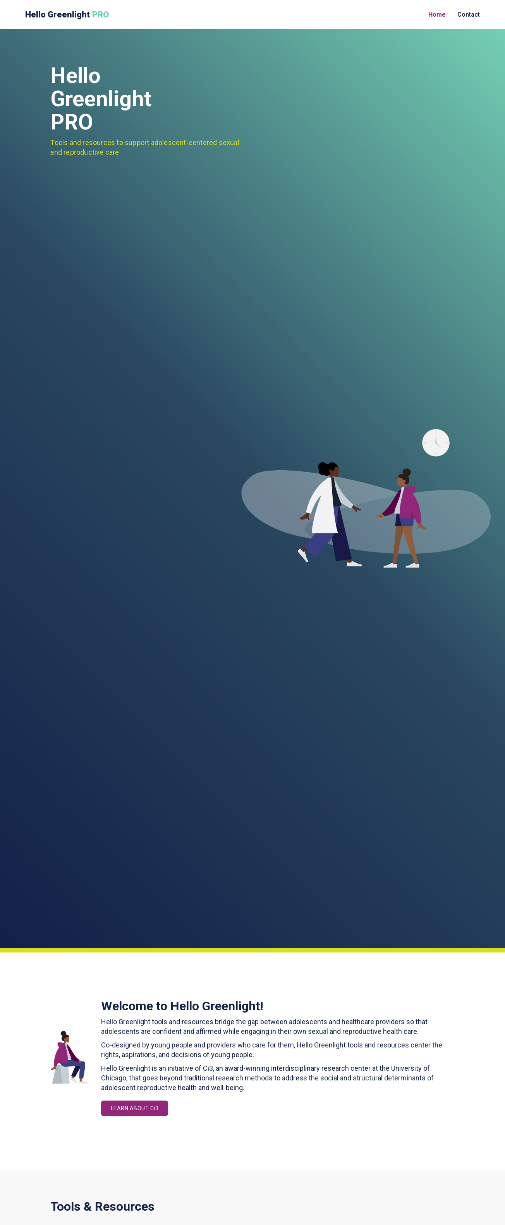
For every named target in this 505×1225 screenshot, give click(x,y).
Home (437, 14)
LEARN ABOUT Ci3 (135, 1108)
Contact (468, 14)
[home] (68, 15)
